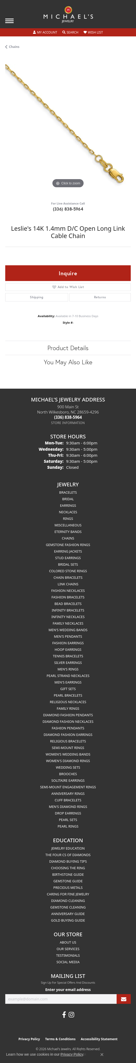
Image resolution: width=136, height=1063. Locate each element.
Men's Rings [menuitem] (67, 669)
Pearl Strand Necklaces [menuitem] (68, 675)
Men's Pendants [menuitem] (68, 636)
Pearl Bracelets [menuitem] (68, 695)
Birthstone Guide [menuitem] (68, 874)
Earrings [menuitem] (68, 505)
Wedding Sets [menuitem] (68, 767)
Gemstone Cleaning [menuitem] (68, 907)
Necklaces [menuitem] (68, 512)
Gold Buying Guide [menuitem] (68, 920)
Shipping (36, 297)
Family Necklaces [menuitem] (68, 623)
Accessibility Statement (99, 1039)
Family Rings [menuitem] (68, 708)
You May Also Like (68, 362)
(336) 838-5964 (68, 209)
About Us (68, 942)
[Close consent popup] (102, 1054)
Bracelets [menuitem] (68, 492)
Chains (14, 47)
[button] (45, 32)
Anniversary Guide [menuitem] (68, 913)
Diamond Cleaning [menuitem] (68, 900)
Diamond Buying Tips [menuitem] (68, 861)
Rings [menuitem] (68, 518)
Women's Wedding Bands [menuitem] (68, 754)
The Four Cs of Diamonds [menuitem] (67, 854)
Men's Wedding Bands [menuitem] (68, 629)
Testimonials (68, 955)
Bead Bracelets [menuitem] (68, 603)
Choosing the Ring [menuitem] (68, 868)
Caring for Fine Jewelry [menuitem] (68, 894)
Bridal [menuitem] (68, 499)
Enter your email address (68, 989)
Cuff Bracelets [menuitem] (68, 800)
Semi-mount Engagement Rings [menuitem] (68, 787)
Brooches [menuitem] (68, 774)
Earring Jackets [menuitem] (68, 551)
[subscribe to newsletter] (124, 999)
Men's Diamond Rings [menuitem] (68, 806)
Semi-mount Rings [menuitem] (68, 747)
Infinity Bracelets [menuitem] (68, 610)
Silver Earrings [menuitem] (68, 662)
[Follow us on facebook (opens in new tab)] (64, 1015)
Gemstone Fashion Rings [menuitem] (68, 544)
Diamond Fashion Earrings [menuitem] (68, 734)
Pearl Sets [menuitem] (68, 819)
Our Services (68, 948)
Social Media (67, 962)
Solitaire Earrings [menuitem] (68, 780)
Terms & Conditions (60, 1039)
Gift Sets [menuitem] (68, 688)
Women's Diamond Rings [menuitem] (68, 760)
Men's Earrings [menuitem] (68, 682)
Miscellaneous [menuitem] (68, 525)
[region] (68, 126)
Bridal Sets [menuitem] (68, 564)
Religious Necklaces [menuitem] (68, 702)
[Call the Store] (68, 417)
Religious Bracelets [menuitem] (68, 741)
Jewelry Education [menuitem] (68, 848)
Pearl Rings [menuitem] (68, 826)
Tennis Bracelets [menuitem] (68, 656)
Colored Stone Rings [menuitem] (68, 571)
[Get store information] (68, 423)
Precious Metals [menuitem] (68, 887)
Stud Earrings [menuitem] (68, 557)
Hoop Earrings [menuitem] (68, 649)
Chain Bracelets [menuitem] (68, 577)
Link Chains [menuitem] (68, 584)
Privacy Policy (29, 1039)
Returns (100, 297)
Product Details (68, 348)
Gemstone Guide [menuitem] (68, 881)
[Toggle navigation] (9, 20)
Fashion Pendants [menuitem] (68, 728)
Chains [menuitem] (68, 538)
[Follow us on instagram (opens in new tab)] (71, 1015)
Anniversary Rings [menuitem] (68, 793)
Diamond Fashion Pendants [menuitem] (68, 715)
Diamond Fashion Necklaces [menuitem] (67, 721)
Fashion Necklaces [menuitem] (68, 590)
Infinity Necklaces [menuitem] (68, 616)
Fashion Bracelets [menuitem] (68, 597)
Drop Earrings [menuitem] (68, 813)
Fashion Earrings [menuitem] (68, 643)
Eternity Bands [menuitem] (68, 531)
